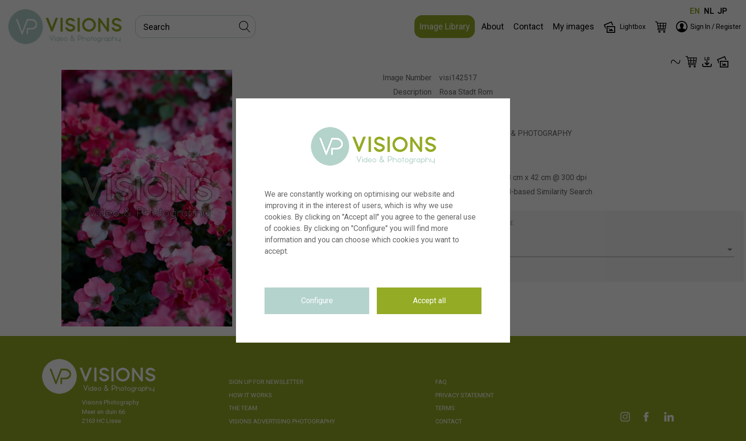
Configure (317, 300)
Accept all (429, 300)
